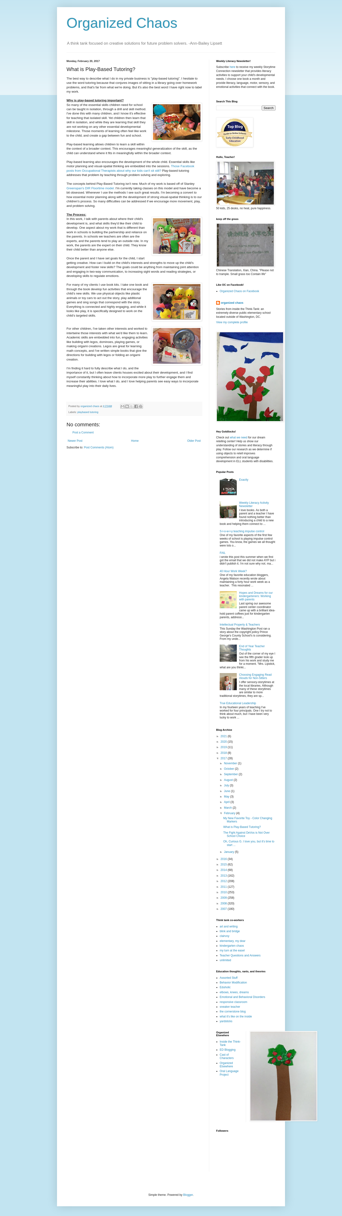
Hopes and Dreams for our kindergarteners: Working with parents (256, 596)
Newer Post (75, 440)
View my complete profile (232, 322)
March (228, 807)
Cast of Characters (227, 1056)
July (227, 785)
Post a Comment (83, 432)
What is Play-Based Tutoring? (242, 827)
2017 (224, 758)
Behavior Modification (233, 982)
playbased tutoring (87, 412)
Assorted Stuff (229, 977)
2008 (224, 903)
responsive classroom (233, 1002)
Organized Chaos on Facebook (239, 291)
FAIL (223, 553)
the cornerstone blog (233, 1011)
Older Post (194, 440)
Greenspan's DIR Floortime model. (90, 188)
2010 (224, 892)
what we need (238, 437)
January (229, 852)
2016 (224, 859)
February (230, 813)
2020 (224, 741)
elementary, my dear (233, 941)
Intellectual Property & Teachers (240, 624)
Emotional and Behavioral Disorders (242, 997)
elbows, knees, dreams (234, 992)
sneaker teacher (230, 1006)
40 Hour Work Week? (233, 571)
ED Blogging (228, 1049)
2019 (224, 747)
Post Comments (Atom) (99, 447)
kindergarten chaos (232, 945)
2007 (224, 909)
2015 (224, 864)
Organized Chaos (121, 23)
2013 (224, 875)
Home (135, 440)
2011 (224, 886)
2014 (224, 870)
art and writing (229, 926)
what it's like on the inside (236, 1016)
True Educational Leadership (238, 703)
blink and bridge (230, 931)
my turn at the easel (232, 950)
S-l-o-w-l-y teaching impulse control (242, 531)
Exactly (243, 479)
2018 (224, 753)
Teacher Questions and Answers (240, 955)
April (227, 802)
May (227, 796)
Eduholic (225, 987)
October (229, 768)
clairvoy (224, 936)
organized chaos (232, 302)
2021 (224, 736)
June (227, 791)
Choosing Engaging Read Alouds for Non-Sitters (255, 676)
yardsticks (226, 1021)
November (231, 763)
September (231, 774)
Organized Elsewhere (226, 1064)
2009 (224, 897)
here (232, 67)
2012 (224, 881)
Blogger (188, 1195)
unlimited (225, 960)
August (229, 780)
